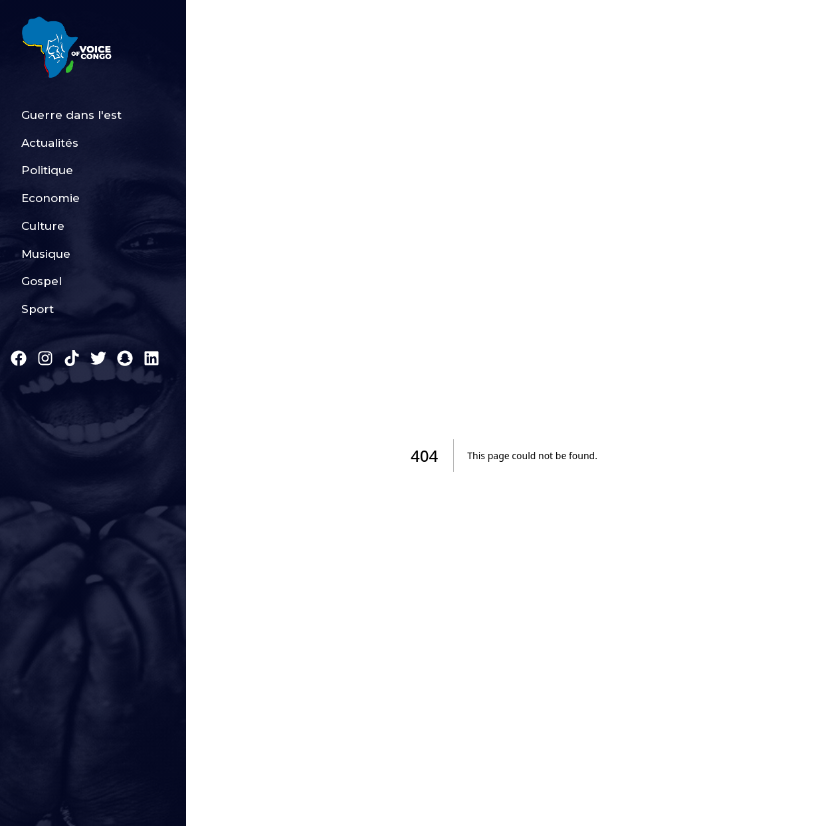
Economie (50, 198)
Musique (45, 253)
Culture (42, 226)
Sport (37, 309)
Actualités (49, 143)
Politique (47, 170)
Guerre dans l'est (71, 115)
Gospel (41, 281)
